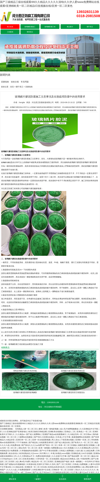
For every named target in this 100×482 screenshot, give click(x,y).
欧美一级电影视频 (51, 429)
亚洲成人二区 (70, 432)
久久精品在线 (18, 467)
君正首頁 (10, 27)
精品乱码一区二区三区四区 (42, 461)
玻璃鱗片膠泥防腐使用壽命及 (73, 371)
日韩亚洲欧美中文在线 (41, 470)
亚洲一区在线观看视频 (41, 440)
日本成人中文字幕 (63, 437)
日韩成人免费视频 (66, 451)
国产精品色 (33, 442)
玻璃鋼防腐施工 (29, 27)
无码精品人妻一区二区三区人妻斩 (29, 429)
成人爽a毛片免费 (23, 461)
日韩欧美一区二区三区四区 (63, 470)
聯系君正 (30, 32)
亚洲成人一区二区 (84, 432)
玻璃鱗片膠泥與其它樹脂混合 (73, 392)
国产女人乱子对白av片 (42, 472)
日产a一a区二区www (23, 472)
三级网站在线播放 (25, 437)
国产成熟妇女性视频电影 (15, 464)
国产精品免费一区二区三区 (79, 456)
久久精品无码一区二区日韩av (80, 434)
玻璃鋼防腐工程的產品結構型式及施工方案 (25, 344)
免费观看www (57, 448)
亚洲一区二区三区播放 (67, 445)
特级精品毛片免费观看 (9, 451)
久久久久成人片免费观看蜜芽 (19, 470)
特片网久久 (45, 453)
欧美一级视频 (44, 448)
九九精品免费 (89, 451)
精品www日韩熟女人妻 (69, 459)
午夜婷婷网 (85, 459)
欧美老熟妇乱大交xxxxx (29, 453)
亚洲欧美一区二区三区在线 (36, 467)
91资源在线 (31, 464)
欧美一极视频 (76, 461)
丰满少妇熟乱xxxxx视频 (60, 453)
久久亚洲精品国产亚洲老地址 (15, 432)
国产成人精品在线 (62, 442)
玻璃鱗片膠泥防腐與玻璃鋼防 (25, 392)
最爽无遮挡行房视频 (86, 445)
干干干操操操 (22, 442)
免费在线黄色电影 (43, 456)
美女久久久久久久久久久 (85, 470)
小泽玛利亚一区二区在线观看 (47, 459)
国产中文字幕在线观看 (48, 451)
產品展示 (70, 27)
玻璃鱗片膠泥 (19, 159)
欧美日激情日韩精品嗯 (38, 432)
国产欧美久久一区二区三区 (82, 442)
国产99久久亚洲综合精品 (44, 437)
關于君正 (90, 27)
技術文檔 (15, 82)
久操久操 (79, 451)
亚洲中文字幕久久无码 (46, 464)
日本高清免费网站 (73, 467)
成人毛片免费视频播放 (69, 429)
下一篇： (4, 344)
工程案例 (10, 32)
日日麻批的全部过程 (60, 472)
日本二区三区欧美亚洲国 (24, 459)
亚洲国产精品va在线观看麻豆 (54, 434)
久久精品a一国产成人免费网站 (28, 434)
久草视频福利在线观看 (29, 451)
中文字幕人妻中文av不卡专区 (82, 472)
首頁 (12, 87)
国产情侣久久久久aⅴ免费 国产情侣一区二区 (39, 445)
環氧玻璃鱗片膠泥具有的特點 (25, 371)
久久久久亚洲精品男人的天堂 (86, 448)
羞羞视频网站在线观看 (81, 437)
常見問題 (25, 82)
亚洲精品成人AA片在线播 (81, 453)
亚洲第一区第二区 (82, 440)
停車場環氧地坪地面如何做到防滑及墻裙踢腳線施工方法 (31, 340)
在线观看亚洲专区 (46, 442)
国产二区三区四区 (64, 464)
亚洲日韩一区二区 (23, 440)
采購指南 (5, 82)
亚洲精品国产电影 (62, 461)
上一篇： (4, 340)
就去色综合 (13, 453)
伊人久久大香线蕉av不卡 (24, 456)
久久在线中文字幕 (59, 456)
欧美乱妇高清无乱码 (56, 467)
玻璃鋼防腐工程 (50, 27)
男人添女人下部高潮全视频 (63, 440)
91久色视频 (68, 448)
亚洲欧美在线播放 (55, 432)
